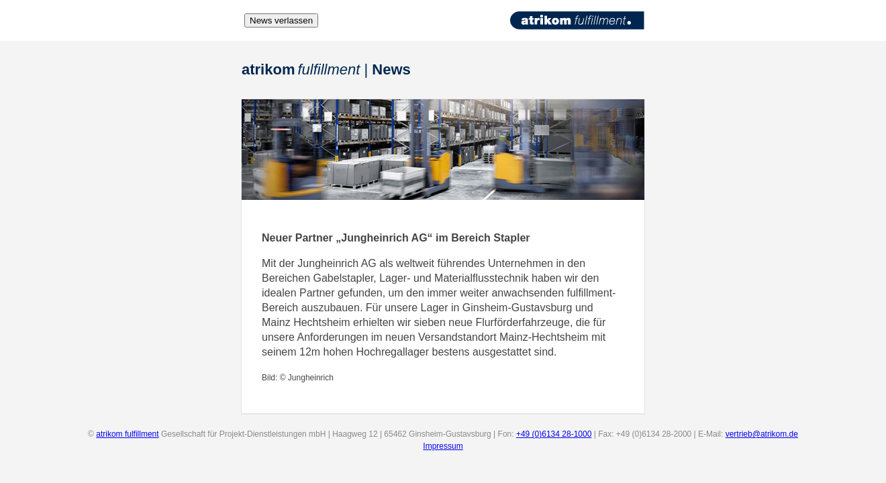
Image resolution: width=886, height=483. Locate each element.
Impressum (442, 446)
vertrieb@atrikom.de (762, 434)
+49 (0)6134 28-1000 (553, 434)
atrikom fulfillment (127, 434)
